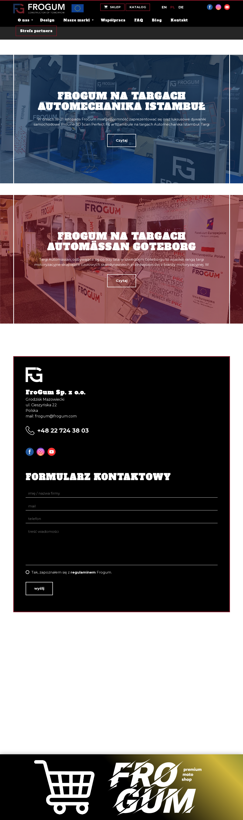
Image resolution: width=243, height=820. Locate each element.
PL (172, 7)
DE (181, 7)
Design (47, 20)
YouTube (227, 7)
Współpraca (113, 20)
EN (164, 7)
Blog (157, 20)
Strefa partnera (36, 30)
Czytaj (121, 140)
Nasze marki (76, 20)
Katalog (138, 7)
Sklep (112, 7)
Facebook (210, 7)
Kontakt (179, 20)
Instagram (218, 7)
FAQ (138, 20)
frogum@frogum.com (56, 416)
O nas (23, 20)
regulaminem (83, 572)
